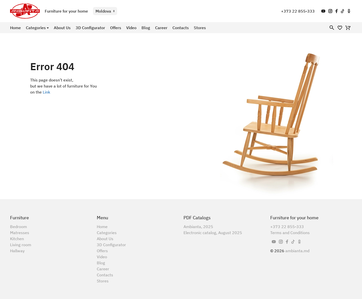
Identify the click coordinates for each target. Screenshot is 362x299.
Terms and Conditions (290, 232)
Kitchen (17, 238)
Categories (36, 27)
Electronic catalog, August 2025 (213, 232)
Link (46, 92)
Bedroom (18, 226)
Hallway (17, 250)
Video (131, 27)
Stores (200, 27)
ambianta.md (297, 250)
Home (15, 27)
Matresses (19, 232)
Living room (20, 244)
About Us (62, 27)
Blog (146, 27)
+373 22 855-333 (298, 11)
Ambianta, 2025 (198, 226)
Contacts (180, 27)
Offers (115, 27)
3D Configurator (90, 27)
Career (161, 27)
